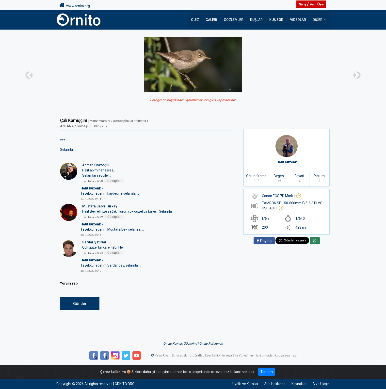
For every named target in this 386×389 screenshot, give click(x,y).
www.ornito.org (74, 5)
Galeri (211, 20)
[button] (29, 75)
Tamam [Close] (266, 372)
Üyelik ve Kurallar (245, 384)
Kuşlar (256, 20)
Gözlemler (233, 20)
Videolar (298, 20)
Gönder (79, 303)
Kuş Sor (276, 20)
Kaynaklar (299, 384)
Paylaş (264, 240)
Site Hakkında (275, 384)
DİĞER (317, 20)
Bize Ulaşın (321, 384)
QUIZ (195, 20)
